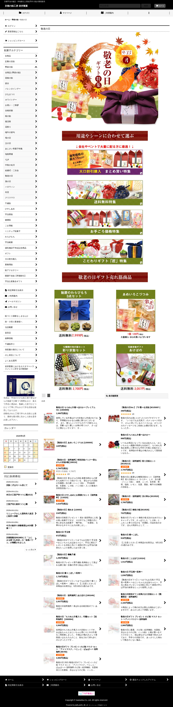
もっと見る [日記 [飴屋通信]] (31, 550)
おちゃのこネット (82, 705)
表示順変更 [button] (112, 396)
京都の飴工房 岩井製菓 (16, 6)
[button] (149, 13)
